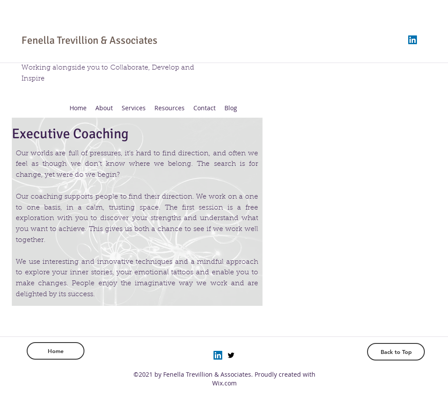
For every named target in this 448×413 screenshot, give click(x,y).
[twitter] (231, 355)
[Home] (55, 351)
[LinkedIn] (412, 39)
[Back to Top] (396, 351)
